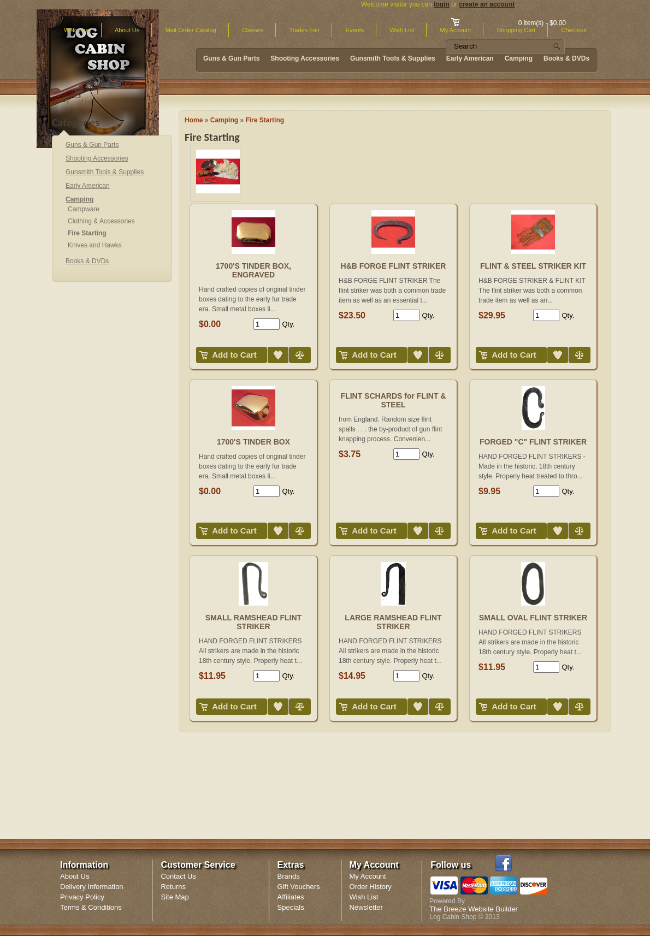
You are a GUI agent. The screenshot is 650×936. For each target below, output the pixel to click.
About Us (127, 30)
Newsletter (366, 907)
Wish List (402, 30)
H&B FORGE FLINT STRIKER (393, 266)
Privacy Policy (82, 897)
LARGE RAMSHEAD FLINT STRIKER (393, 622)
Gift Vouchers (298, 886)
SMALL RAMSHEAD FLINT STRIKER (253, 622)
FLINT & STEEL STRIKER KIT (533, 266)
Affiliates (290, 897)
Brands (288, 876)
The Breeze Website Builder (473, 909)
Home (194, 120)
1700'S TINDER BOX (253, 441)
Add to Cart (234, 354)
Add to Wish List (269, 698)
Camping (224, 120)
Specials (290, 907)
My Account (368, 876)
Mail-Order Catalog (191, 30)
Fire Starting (264, 120)
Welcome (76, 30)
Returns (173, 886)
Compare (290, 698)
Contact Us (178, 876)
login (442, 4)
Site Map (174, 897)
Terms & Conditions (91, 907)
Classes (252, 30)
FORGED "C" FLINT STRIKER (533, 441)
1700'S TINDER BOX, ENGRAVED (253, 270)
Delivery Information (91, 886)
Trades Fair (304, 30)
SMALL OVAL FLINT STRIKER (533, 617)
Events (355, 30)
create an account (487, 4)
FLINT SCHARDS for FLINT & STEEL (393, 400)
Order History (371, 886)
